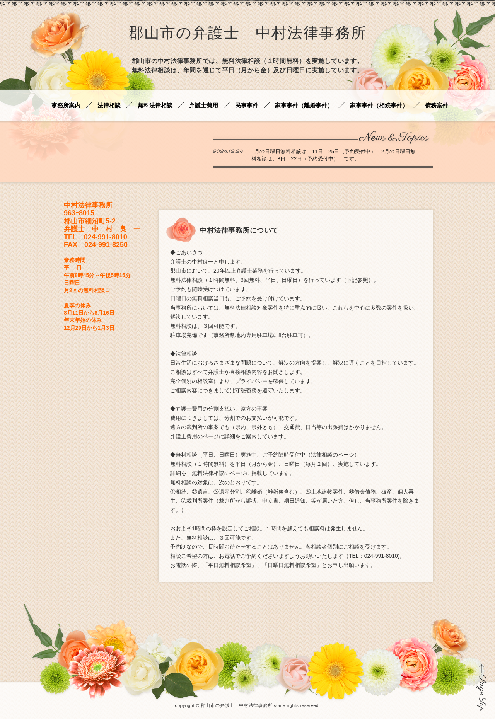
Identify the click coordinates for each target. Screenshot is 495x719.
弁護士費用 (203, 106)
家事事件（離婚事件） (304, 106)
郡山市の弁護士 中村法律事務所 (247, 34)
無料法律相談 (155, 106)
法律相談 (109, 106)
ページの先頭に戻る (481, 687)
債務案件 (436, 106)
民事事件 (246, 106)
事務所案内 (65, 106)
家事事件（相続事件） (379, 106)
